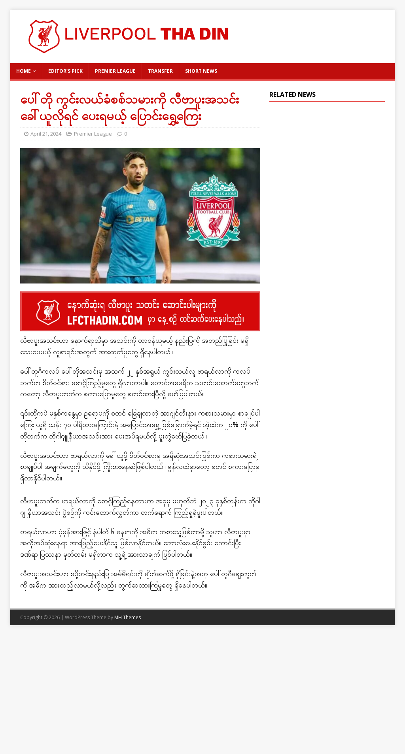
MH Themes (127, 617)
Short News (201, 71)
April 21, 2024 (45, 133)
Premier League (115, 71)
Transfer (160, 71)
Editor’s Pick (65, 71)
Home (23, 71)
